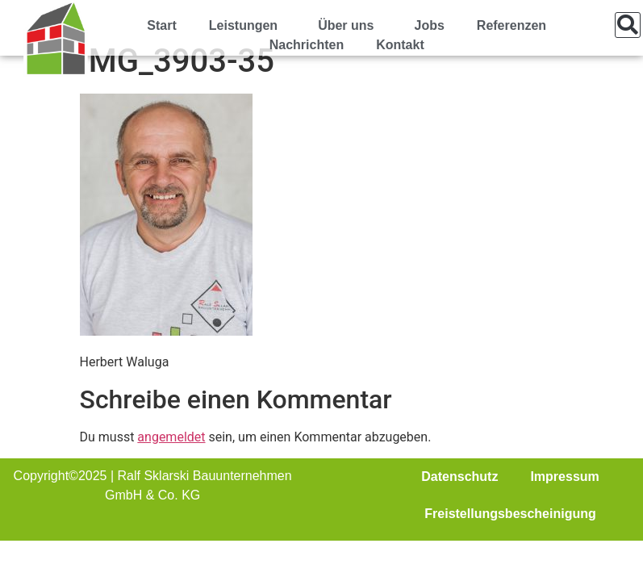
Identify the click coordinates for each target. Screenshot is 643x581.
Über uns (350, 26)
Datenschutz (459, 476)
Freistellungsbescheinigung (509, 513)
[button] (628, 25)
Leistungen (247, 26)
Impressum (564, 476)
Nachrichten (306, 45)
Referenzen (511, 25)
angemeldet (171, 437)
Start (161, 25)
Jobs (429, 25)
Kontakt (400, 45)
